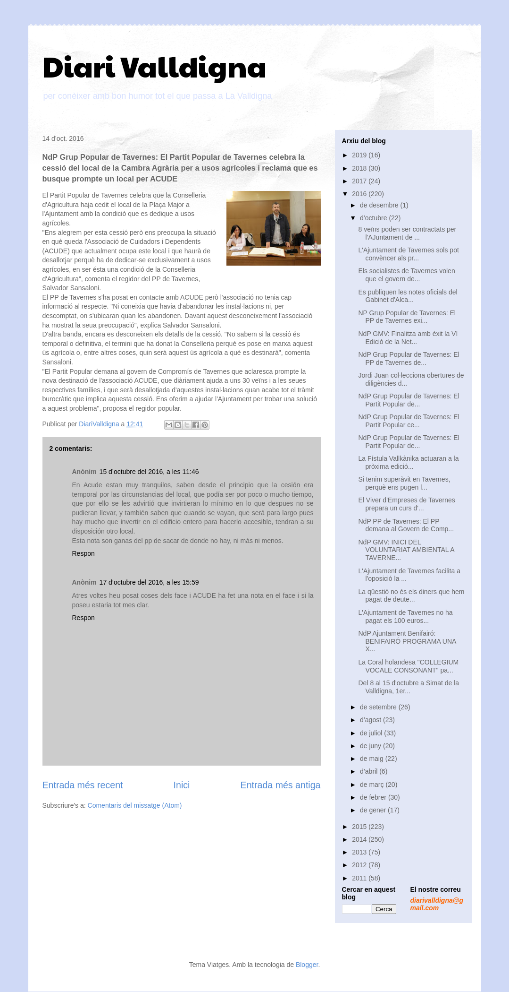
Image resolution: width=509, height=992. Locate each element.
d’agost (371, 720)
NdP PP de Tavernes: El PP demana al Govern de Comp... (406, 525)
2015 (360, 826)
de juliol (372, 733)
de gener (374, 810)
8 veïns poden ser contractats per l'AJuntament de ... (407, 233)
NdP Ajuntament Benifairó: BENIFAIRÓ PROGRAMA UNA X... (407, 641)
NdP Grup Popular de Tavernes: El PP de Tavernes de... (408, 358)
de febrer (374, 797)
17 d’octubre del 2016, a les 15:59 (149, 582)
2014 (360, 839)
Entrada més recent (82, 785)
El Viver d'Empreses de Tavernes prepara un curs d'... (406, 504)
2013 (360, 852)
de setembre (379, 707)
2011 (360, 878)
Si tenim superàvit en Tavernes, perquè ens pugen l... (404, 483)
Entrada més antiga (281, 785)
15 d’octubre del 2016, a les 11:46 (149, 471)
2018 (360, 168)
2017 (360, 181)
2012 (360, 865)
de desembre (380, 205)
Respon (83, 553)
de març (372, 784)
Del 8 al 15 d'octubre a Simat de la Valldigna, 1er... (408, 687)
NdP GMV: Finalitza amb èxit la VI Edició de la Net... (408, 337)
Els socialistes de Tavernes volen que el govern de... (406, 275)
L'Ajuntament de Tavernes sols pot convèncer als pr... (408, 254)
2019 (360, 155)
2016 (360, 194)
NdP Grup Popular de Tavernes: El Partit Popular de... (408, 400)
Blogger (307, 964)
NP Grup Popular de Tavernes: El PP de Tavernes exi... (407, 317)
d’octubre (374, 218)
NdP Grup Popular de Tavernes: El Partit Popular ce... (408, 421)
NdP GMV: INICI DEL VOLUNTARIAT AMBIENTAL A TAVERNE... (406, 550)
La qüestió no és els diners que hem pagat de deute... (411, 596)
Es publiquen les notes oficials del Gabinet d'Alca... (407, 296)
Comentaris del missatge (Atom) (135, 805)
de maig (372, 758)
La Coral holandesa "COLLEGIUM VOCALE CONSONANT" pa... (408, 666)
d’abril (369, 771)
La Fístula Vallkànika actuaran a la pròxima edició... (408, 462)
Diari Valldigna (154, 66)
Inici (182, 785)
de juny (371, 746)
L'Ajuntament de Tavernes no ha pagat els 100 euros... (405, 616)
